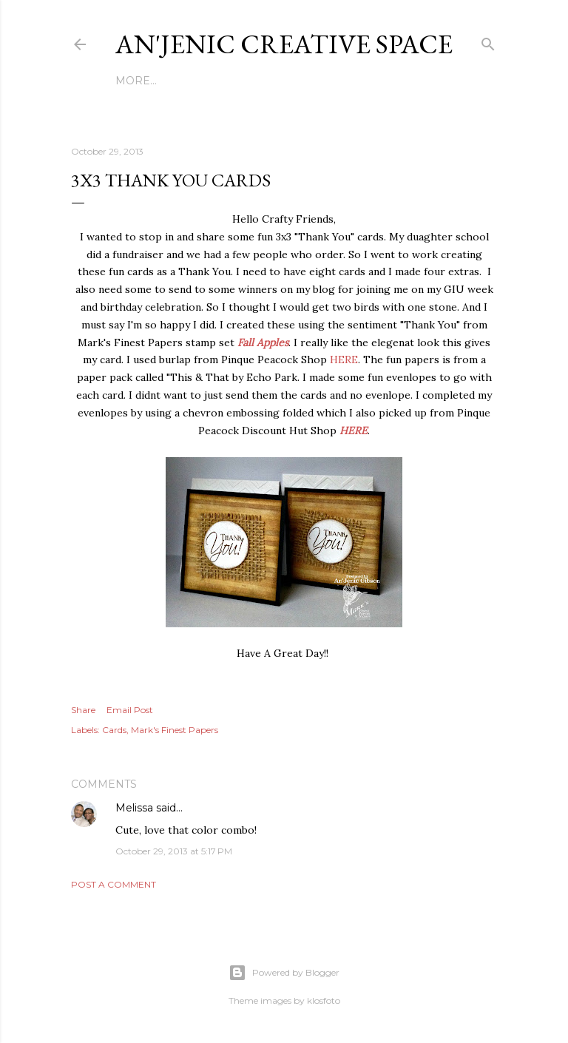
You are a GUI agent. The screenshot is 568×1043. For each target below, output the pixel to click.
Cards (114, 729)
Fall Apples (262, 342)
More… (417, 80)
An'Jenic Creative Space (284, 44)
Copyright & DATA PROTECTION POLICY (273, 80)
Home (133, 80)
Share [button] (83, 709)
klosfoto (323, 1000)
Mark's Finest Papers (174, 729)
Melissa (134, 807)
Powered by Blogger (284, 973)
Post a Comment (113, 884)
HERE (344, 359)
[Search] (488, 41)
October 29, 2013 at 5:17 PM (173, 851)
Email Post (129, 709)
